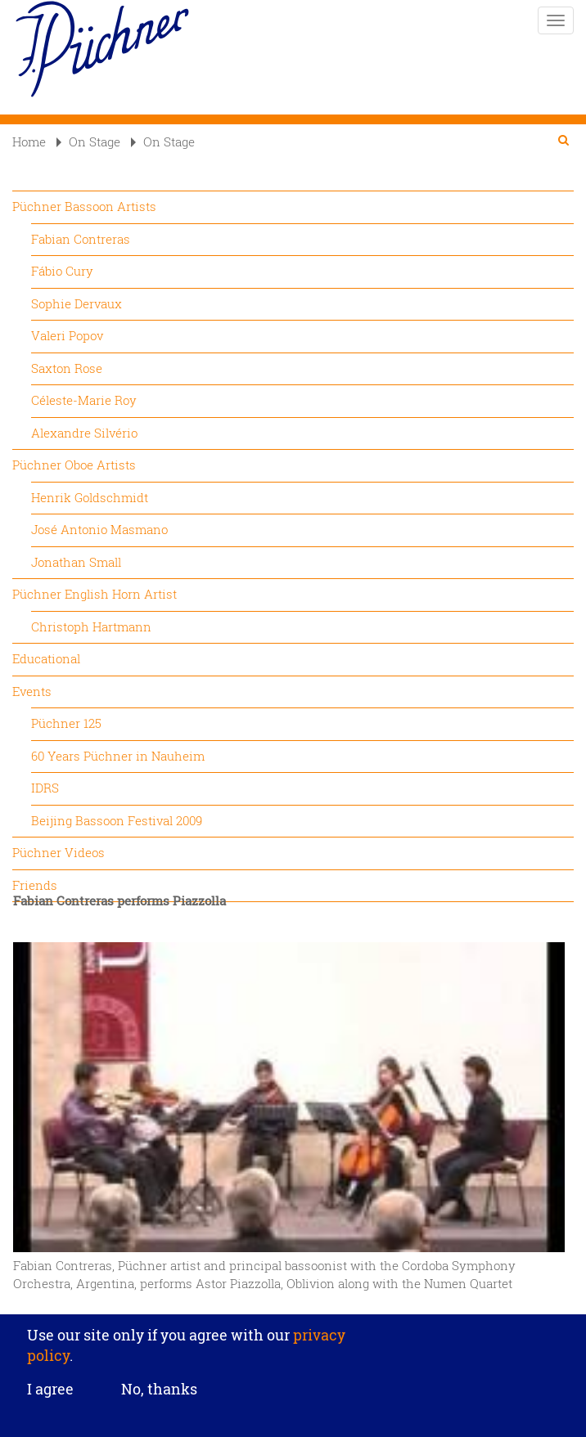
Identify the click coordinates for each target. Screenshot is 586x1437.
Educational (46, 658)
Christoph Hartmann (91, 626)
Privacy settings (293, 1311)
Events (32, 691)
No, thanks (159, 1398)
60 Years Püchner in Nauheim (118, 756)
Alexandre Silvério (84, 432)
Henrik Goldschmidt (89, 497)
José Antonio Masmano (99, 529)
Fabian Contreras (80, 239)
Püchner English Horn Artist (94, 594)
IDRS (45, 787)
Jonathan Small (76, 562)
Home (29, 141)
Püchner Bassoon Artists (84, 206)
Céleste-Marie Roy (84, 400)
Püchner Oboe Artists (74, 464)
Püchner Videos (58, 852)
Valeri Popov (67, 335)
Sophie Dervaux (76, 303)
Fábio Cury (62, 271)
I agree (50, 1398)
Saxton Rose (66, 368)
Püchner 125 (66, 723)
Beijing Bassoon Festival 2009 (116, 820)
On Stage (88, 141)
